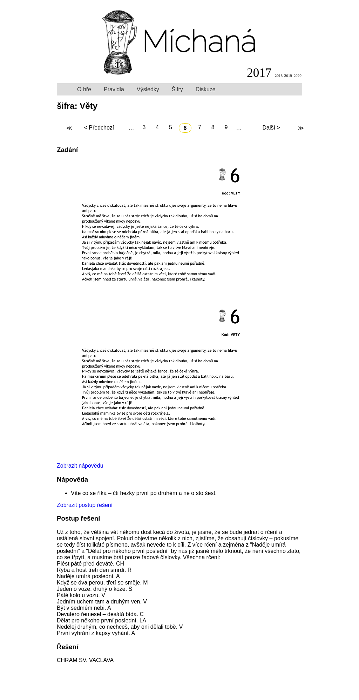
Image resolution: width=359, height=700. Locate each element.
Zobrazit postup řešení (85, 505)
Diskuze (206, 89)
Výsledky (148, 89)
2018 (279, 75)
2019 (288, 75)
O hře (84, 89)
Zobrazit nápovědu (80, 466)
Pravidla (114, 89)
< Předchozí (99, 128)
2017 (259, 73)
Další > (271, 128)
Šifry (177, 89)
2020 (297, 75)
